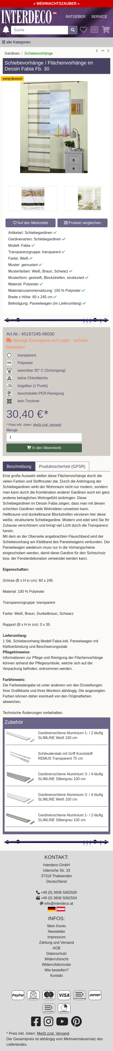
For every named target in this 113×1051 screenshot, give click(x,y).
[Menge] (44, 437)
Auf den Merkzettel (30, 223)
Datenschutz (56, 953)
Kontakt (56, 976)
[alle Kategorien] (16, 42)
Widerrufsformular (56, 965)
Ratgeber (76, 17)
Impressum (56, 937)
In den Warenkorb (44, 448)
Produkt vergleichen (82, 223)
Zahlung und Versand (56, 942)
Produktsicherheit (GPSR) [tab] (62, 466)
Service (99, 17)
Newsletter (56, 931)
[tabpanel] (56, 594)
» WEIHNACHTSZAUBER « (56, 4)
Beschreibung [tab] (19, 466)
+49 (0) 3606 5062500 (59, 892)
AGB (56, 948)
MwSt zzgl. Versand (47, 425)
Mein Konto (56, 926)
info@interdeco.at (58, 903)
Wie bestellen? (57, 970)
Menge (12, 430)
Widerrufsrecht (56, 959)
